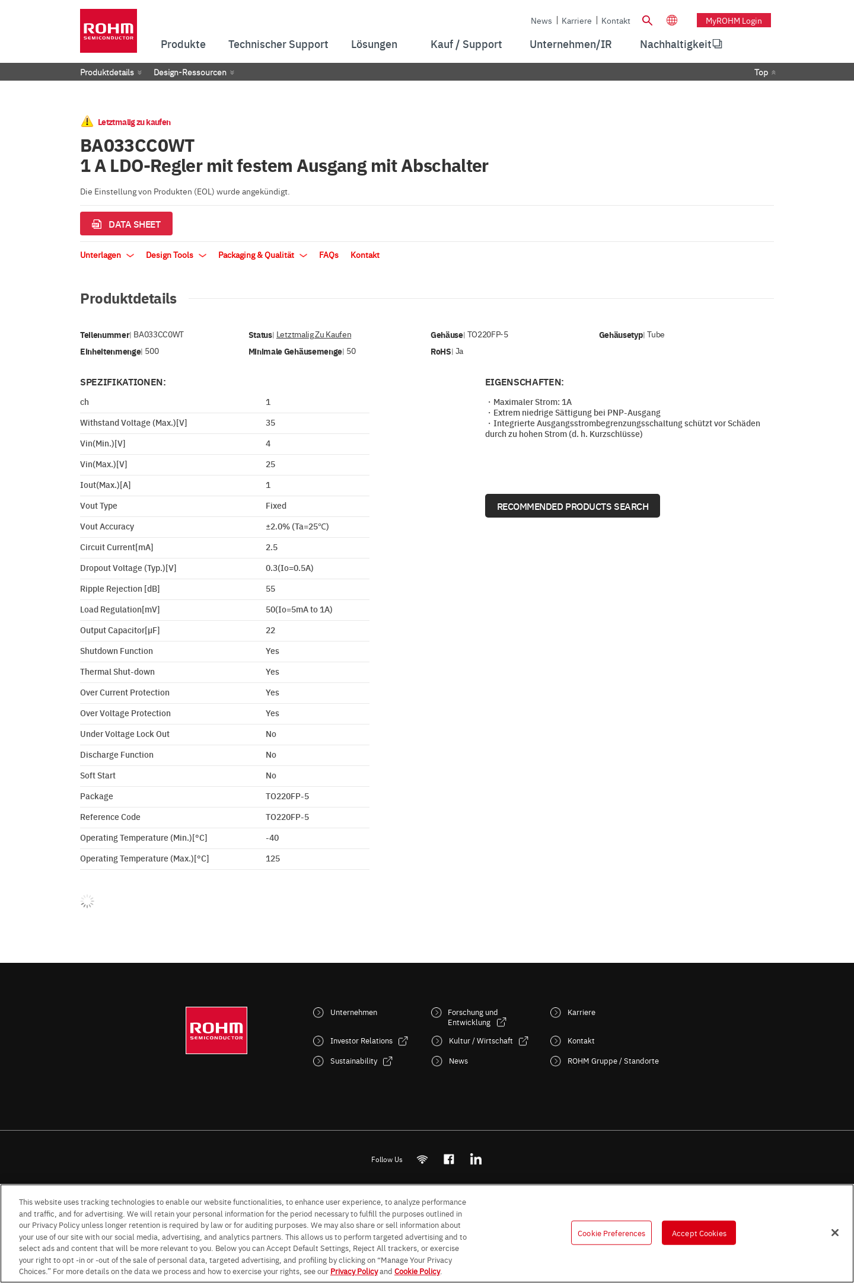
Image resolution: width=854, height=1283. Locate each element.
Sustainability (353, 1060)
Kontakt (615, 20)
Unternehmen (353, 1012)
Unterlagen (107, 254)
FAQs (329, 254)
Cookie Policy (417, 1270)
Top (761, 72)
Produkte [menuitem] (183, 43)
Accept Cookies (699, 1232)
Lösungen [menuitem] (374, 43)
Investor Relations (361, 1040)
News (541, 20)
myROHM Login (734, 20)
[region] (427, 1233)
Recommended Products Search (573, 505)
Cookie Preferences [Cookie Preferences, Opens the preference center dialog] (611, 1232)
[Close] (835, 1233)
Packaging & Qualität (262, 254)
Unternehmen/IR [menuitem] (571, 43)
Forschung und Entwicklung (473, 1017)
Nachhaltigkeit (676, 43)
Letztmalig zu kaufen (313, 334)
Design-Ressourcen (190, 72)
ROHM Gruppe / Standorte (613, 1060)
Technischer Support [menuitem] (278, 43)
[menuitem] (675, 43)
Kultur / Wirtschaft (481, 1040)
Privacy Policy (354, 1270)
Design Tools (176, 254)
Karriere (577, 20)
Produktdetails (107, 72)
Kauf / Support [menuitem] (466, 43)
